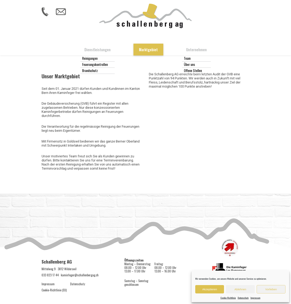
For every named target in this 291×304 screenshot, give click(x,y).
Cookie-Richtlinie (228, 297)
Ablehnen (240, 289)
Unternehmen (196, 49)
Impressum (255, 297)
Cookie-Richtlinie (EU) (54, 290)
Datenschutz (243, 297)
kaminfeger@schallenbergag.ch (80, 275)
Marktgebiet (148, 49)
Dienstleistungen (97, 49)
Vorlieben (271, 289)
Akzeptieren (209, 289)
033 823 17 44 (50, 275)
